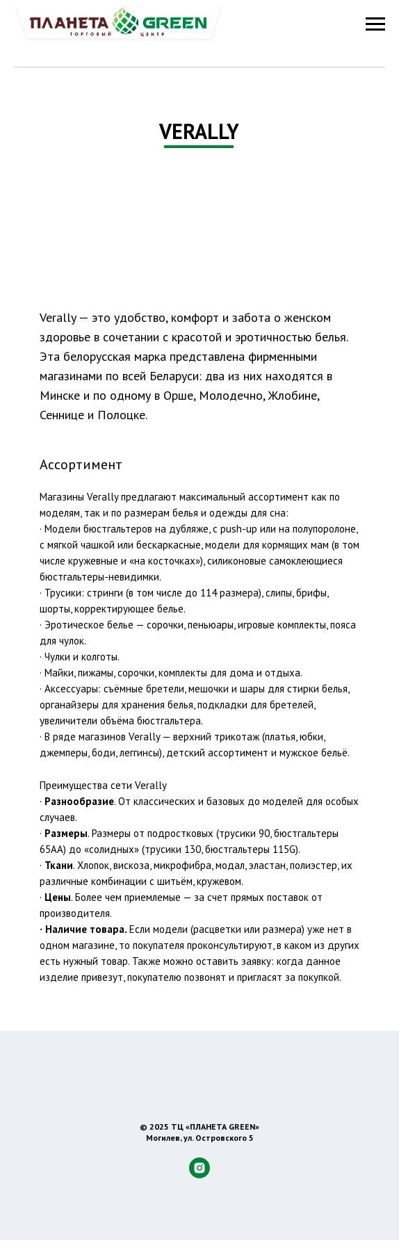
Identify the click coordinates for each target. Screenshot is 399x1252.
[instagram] (199, 1174)
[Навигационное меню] (375, 24)
